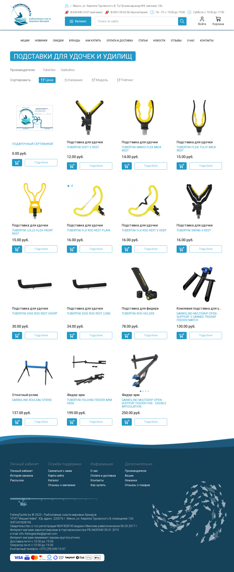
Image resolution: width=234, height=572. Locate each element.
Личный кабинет (21, 471)
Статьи (143, 40)
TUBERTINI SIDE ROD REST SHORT (34, 313)
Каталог (53, 480)
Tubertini (49, 70)
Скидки (58, 40)
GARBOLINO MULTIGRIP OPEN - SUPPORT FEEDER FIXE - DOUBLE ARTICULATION (144, 403)
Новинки (41, 40)
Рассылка (17, 480)
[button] (140, 391)
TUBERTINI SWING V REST (194, 230)
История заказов (21, 475)
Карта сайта (56, 475)
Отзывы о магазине (61, 485)
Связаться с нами (60, 471)
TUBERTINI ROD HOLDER (138, 313)
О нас (191, 40)
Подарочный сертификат (32, 144)
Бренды (74, 40)
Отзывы (176, 40)
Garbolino (68, 70)
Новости (159, 40)
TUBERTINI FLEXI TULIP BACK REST (196, 148)
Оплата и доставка (120, 40)
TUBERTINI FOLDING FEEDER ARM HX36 (89, 401)
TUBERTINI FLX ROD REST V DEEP (144, 230)
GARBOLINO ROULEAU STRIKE (32, 400)
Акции (24, 40)
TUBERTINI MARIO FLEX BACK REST (141, 148)
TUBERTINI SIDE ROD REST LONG (88, 313)
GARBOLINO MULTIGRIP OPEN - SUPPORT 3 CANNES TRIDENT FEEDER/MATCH (197, 317)
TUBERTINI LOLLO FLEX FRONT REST (32, 232)
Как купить (93, 40)
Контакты (207, 40)
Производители (135, 471)
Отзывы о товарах (137, 485)
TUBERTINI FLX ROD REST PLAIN (88, 230)
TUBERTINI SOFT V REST (83, 147)
